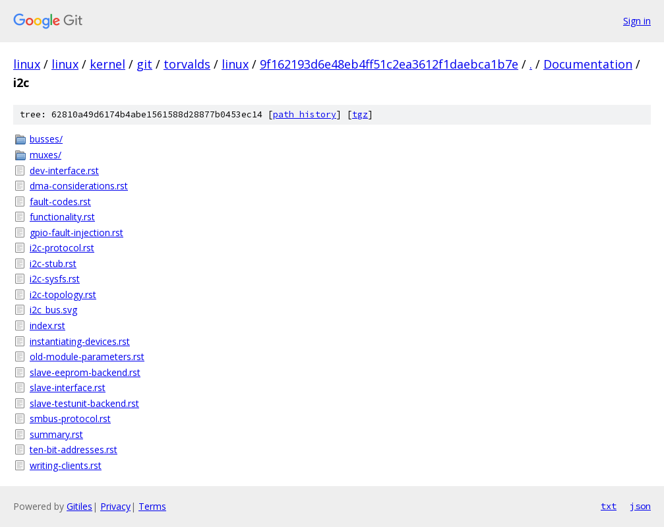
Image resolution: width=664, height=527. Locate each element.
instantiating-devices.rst (80, 341)
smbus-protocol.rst (70, 418)
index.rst (47, 325)
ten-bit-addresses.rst (73, 449)
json (640, 506)
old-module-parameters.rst (87, 356)
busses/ (46, 139)
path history (304, 114)
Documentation (587, 64)
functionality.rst (62, 216)
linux (26, 64)
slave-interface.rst (68, 387)
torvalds (187, 64)
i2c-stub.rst (53, 263)
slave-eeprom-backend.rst (85, 372)
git (144, 64)
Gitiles (79, 506)
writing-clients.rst (66, 465)
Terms (152, 506)
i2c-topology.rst (63, 294)
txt (609, 506)
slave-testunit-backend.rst (84, 403)
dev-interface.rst (64, 170)
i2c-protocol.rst (62, 247)
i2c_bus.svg (53, 309)
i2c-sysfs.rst (55, 278)
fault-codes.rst (60, 201)
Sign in (637, 21)
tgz (360, 114)
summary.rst (56, 434)
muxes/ (45, 154)
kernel (107, 64)
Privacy (115, 506)
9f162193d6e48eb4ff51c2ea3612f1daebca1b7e (389, 64)
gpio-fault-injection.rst (76, 232)
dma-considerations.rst (79, 185)
